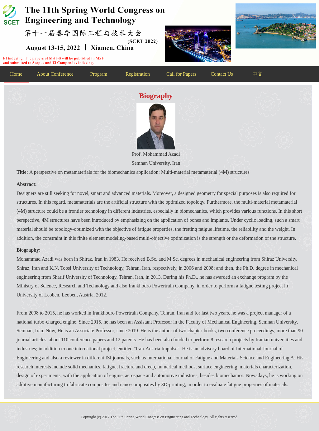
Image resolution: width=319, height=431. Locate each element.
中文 (258, 74)
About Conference (55, 74)
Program (98, 74)
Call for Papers (181, 74)
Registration (138, 74)
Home (16, 74)
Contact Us (222, 74)
